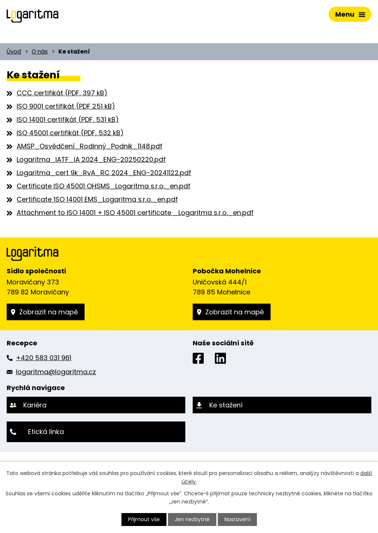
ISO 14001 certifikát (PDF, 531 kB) (68, 119)
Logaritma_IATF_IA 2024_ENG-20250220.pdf (91, 159)
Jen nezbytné (192, 519)
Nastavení (237, 519)
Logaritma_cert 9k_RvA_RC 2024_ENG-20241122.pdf (104, 172)
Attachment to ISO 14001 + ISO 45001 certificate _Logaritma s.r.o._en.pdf (135, 212)
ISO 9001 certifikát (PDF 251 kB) (66, 106)
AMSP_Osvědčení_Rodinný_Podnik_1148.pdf (89, 146)
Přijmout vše (144, 519)
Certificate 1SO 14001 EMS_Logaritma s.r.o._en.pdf (97, 199)
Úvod (14, 51)
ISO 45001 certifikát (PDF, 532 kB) (70, 132)
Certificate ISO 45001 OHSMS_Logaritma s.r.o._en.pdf (103, 186)
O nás (40, 51)
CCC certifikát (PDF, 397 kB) (62, 93)
